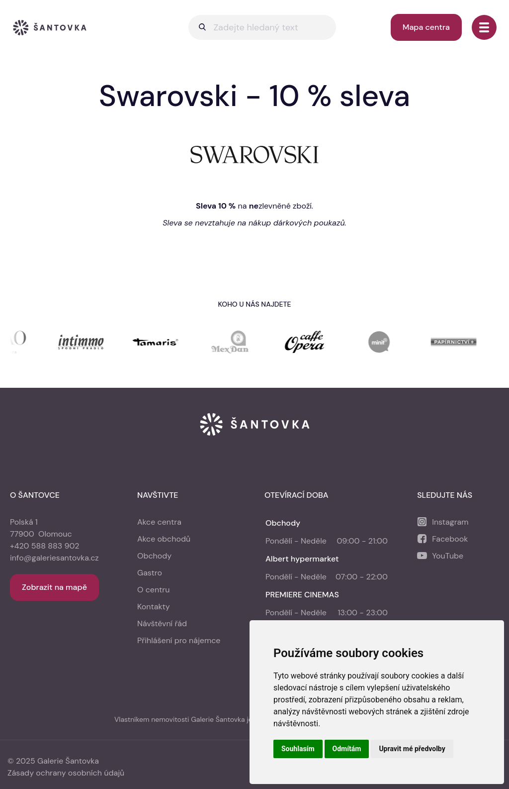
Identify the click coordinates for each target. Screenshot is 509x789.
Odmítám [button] (347, 749)
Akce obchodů (163, 539)
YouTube (447, 556)
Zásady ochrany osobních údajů (65, 773)
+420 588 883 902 (44, 546)
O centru (153, 589)
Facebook (450, 539)
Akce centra (159, 522)
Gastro (149, 572)
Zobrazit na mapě (54, 587)
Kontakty (153, 606)
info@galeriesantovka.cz (54, 558)
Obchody (154, 556)
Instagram (450, 522)
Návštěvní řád (162, 623)
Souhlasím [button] (298, 749)
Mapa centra (426, 27)
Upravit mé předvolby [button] (412, 749)
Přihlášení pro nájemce (178, 640)
